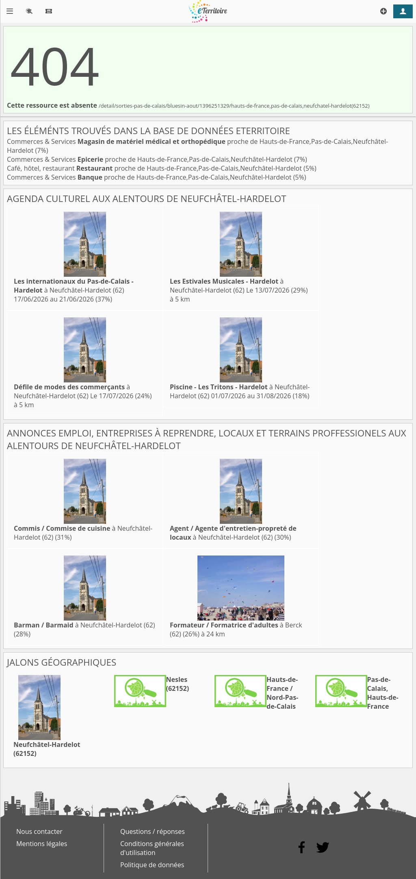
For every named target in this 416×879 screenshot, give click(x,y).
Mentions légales (41, 843)
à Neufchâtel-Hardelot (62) (74, 286)
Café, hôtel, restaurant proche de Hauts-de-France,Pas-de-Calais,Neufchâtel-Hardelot (155, 168)
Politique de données (152, 864)
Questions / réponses (152, 831)
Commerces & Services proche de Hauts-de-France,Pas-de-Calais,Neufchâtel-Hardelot (150, 159)
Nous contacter (39, 831)
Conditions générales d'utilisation (152, 848)
